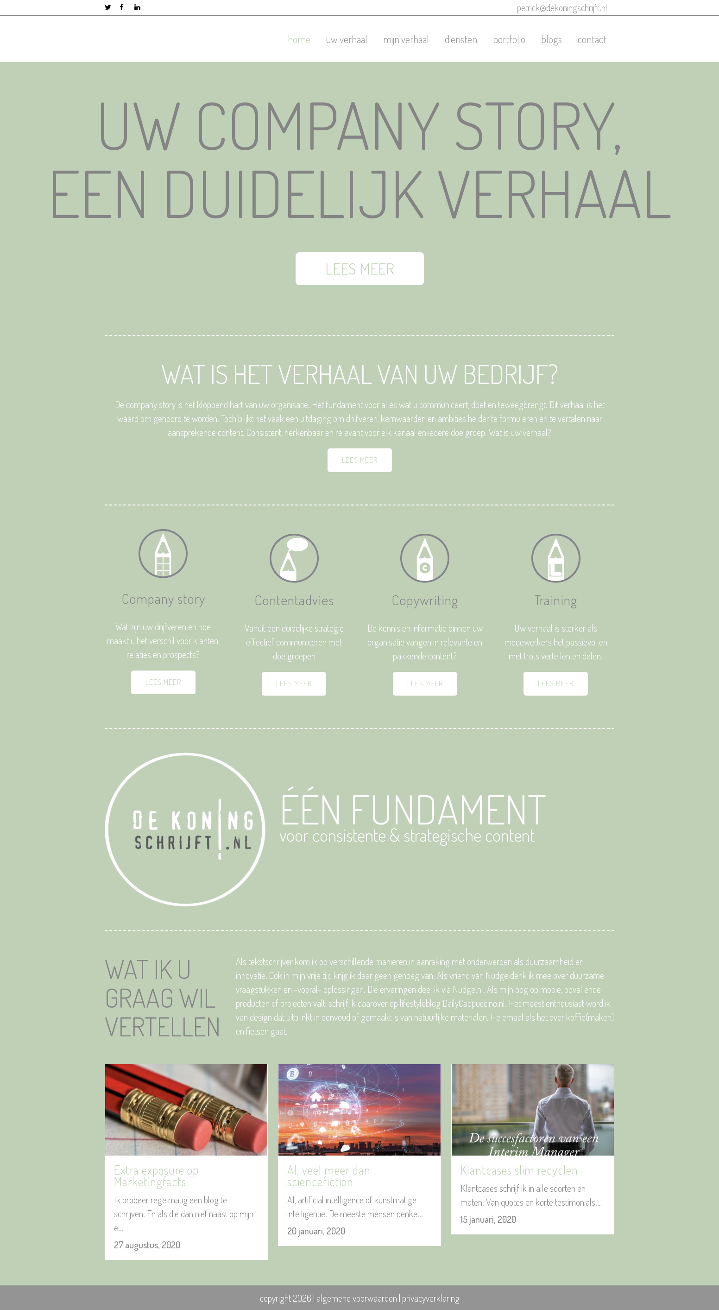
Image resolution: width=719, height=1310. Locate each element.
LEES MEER (407, 268)
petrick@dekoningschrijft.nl (562, 7)
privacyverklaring (431, 1298)
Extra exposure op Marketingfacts (156, 1175)
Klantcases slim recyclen (519, 1169)
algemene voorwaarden (356, 1298)
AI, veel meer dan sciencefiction (329, 1175)
